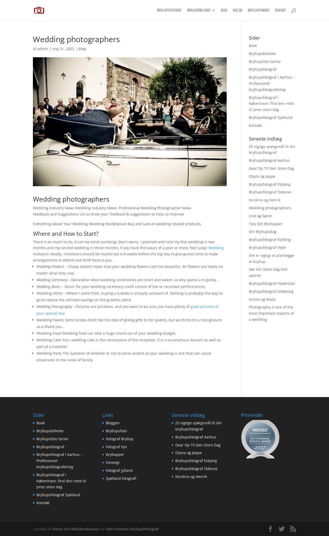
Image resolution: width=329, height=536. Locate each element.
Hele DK (237, 10)
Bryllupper (115, 454)
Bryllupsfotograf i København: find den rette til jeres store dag (271, 103)
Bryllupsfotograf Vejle (267, 247)
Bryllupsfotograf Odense (270, 192)
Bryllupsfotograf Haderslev (272, 283)
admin (42, 48)
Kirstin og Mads (262, 299)
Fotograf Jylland (119, 470)
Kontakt (280, 10)
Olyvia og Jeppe (262, 176)
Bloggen (113, 422)
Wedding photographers (270, 207)
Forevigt (113, 462)
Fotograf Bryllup (119, 438)
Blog (224, 10)
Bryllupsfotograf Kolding (270, 239)
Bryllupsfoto (116, 430)
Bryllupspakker (258, 10)
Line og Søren (260, 215)
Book (253, 45)
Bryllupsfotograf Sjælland (271, 117)
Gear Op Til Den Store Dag (271, 168)
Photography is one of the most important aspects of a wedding (271, 313)
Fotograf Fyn (116, 446)
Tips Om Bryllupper (265, 223)
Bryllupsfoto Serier (265, 61)
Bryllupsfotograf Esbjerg (269, 184)
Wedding (216, 247)
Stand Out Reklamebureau (75, 528)
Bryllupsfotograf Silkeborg (271, 291)
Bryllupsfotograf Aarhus (269, 160)
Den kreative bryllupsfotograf (132, 528)
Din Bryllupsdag (262, 231)
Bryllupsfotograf (169, 10)
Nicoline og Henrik (264, 200)
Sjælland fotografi (121, 478)
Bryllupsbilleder (198, 10)
